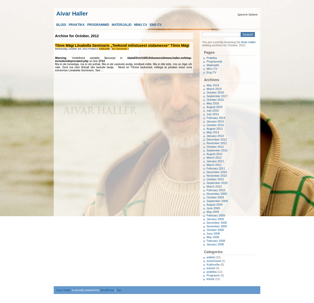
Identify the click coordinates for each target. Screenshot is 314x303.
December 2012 (217, 139)
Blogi (61, 25)
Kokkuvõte (104, 49)
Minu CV (140, 25)
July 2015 (213, 110)
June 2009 (213, 208)
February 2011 (216, 168)
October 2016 (215, 99)
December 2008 (217, 222)
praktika (212, 271)
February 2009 (216, 215)
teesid (210, 279)
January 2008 (215, 244)
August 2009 (215, 204)
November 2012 (217, 143)
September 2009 (217, 201)
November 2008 (217, 226)
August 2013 (215, 128)
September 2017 (217, 96)
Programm (213, 275)
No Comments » (120, 49)
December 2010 (217, 172)
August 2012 (215, 154)
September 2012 (217, 150)
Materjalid (121, 25)
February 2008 (216, 240)
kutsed (211, 268)
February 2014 (216, 117)
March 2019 (214, 88)
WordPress (107, 290)
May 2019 (213, 85)
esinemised (214, 260)
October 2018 (215, 92)
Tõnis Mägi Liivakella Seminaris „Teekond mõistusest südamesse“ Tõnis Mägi (122, 45)
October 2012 (215, 146)
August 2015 (215, 106)
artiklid (211, 257)
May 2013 (213, 132)
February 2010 (216, 190)
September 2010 (217, 182)
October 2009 (215, 197)
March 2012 (214, 157)
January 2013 (215, 135)
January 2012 (215, 161)
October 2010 (215, 179)
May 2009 (213, 211)
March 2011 (214, 164)
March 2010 (214, 186)
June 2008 (213, 233)
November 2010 (217, 175)
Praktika (77, 25)
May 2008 (213, 237)
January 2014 (215, 121)
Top (118, 290)
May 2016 (213, 103)
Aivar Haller (72, 13)
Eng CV (156, 25)
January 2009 (215, 219)
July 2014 (213, 114)
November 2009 (217, 193)
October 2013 (215, 125)
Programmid (98, 25)
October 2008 (215, 229)
